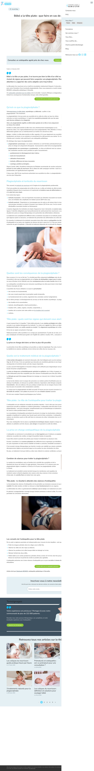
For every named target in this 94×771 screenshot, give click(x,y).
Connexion (79, 1)
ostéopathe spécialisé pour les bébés (20, 93)
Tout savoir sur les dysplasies (74, 688)
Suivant (55, 702)
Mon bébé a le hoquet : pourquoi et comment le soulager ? (71, 663)
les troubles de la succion (41, 310)
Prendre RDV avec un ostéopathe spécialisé (47, 99)
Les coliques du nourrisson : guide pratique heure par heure (19, 662)
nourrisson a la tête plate (17, 111)
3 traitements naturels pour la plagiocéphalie (19, 689)
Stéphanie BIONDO (22, 571)
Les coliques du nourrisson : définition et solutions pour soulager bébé (45, 690)
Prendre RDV (86, 1)
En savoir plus (32, 768)
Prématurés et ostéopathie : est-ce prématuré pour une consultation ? (45, 663)
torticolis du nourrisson (23, 185)
